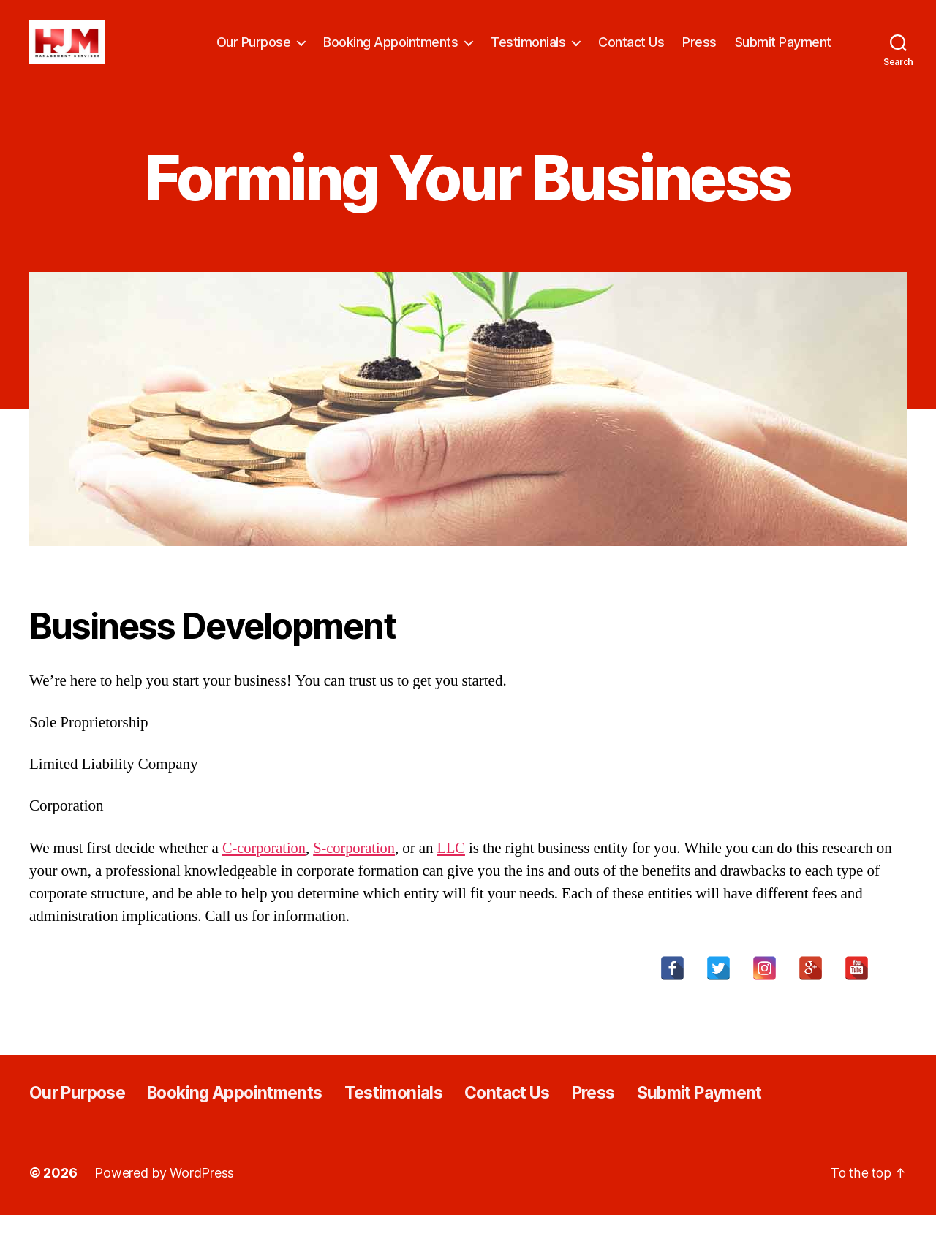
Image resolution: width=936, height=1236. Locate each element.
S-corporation (358, 870)
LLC (457, 870)
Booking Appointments (390, 53)
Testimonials (528, 53)
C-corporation (265, 870)
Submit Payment (783, 53)
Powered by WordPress (164, 1194)
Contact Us (631, 53)
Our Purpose (253, 53)
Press (699, 53)
